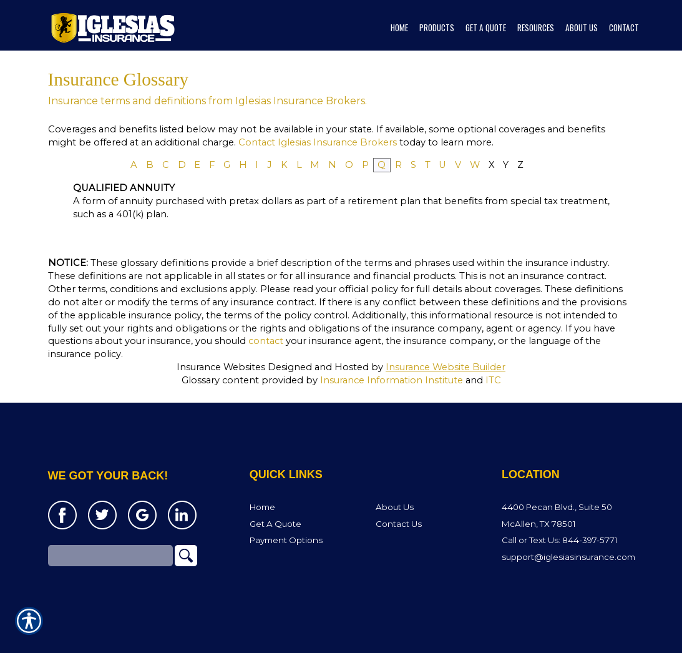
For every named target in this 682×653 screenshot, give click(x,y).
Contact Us (399, 524)
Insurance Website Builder (445, 367)
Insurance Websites (221, 367)
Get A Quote (275, 524)
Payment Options (286, 541)
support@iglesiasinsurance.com (568, 557)
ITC (493, 380)
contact (265, 340)
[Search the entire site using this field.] (110, 556)
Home (262, 508)
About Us (395, 508)
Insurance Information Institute (391, 380)
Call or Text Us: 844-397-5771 (560, 541)
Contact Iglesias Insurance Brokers (317, 142)
